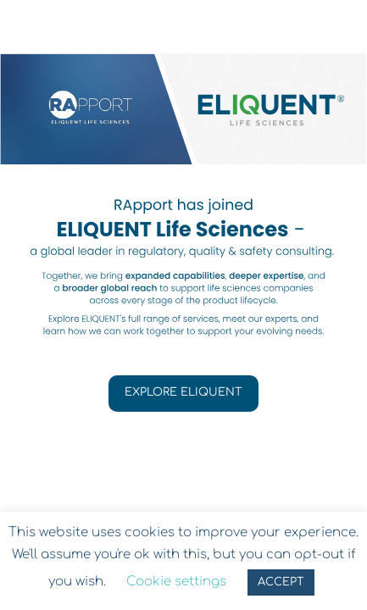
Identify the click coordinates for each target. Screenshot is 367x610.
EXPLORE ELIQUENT (183, 392)
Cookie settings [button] (176, 581)
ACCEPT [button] (281, 582)
